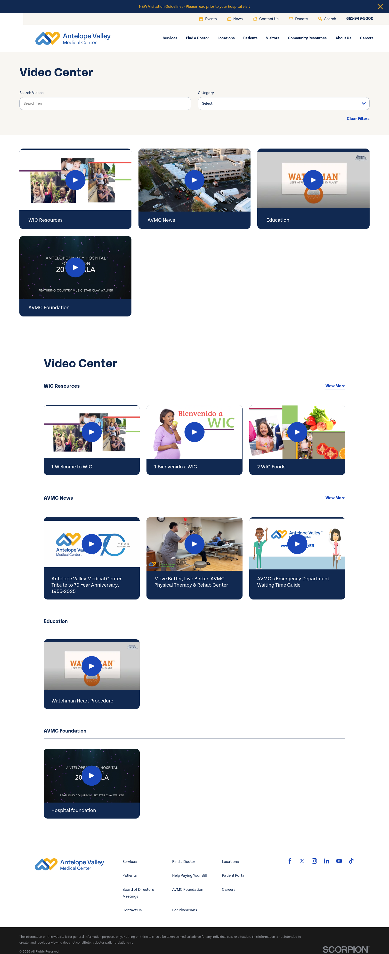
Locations (230, 861)
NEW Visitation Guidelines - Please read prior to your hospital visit (194, 6)
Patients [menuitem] (250, 38)
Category (206, 93)
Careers (228, 889)
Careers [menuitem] (366, 38)
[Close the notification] (380, 6)
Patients (129, 875)
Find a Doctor (183, 861)
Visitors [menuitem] (272, 38)
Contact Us (132, 910)
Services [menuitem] (170, 38)
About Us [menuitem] (343, 38)
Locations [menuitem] (226, 38)
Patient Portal (233, 875)
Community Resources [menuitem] (307, 38)
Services (129, 861)
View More (335, 386)
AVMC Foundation (187, 889)
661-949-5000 (359, 19)
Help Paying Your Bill (189, 875)
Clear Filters (358, 118)
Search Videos (31, 93)
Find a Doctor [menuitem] (197, 38)
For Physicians (184, 910)
